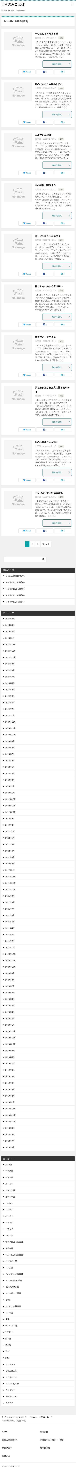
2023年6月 (10, 760)
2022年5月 (10, 844)
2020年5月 (10, 999)
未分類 (8, 1345)
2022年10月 (10, 812)
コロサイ (9, 1209)
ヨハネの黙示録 (12, 1287)
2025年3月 (10, 625)
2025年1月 (10, 638)
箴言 (7, 1351)
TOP (14, 1417)
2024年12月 (10, 644)
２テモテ (9, 1403)
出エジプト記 (11, 1325)
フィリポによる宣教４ (15, 595)
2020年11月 (10, 960)
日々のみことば (13, 4)
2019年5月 (10, 1076)
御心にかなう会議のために (49, 84)
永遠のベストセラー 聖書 (52, 1440)
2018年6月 (10, 1147)
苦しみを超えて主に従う (47, 236)
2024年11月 (10, 651)
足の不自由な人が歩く (46, 442)
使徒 (61, 38)
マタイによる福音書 (14, 1242)
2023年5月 (10, 767)
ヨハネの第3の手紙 (13, 1280)
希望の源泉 (45, 1448)
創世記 (8, 1338)
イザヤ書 (9, 1177)
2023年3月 (10, 780)
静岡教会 (44, 1432)
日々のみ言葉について (15, 576)
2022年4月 (10, 851)
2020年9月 (10, 973)
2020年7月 (10, 986)
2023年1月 (10, 793)
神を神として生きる (45, 337)
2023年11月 (10, 728)
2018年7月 (10, 1141)
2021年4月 (10, 928)
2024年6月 (10, 683)
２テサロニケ (11, 1396)
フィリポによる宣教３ (15, 602)
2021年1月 (10, 947)
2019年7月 (10, 1063)
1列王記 (8, 1164)
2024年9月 (10, 664)
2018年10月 (10, 1122)
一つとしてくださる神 (46, 34)
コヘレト (9, 1203)
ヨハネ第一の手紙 (13, 1293)
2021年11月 (10, 883)
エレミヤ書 (10, 1190)
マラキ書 (9, 1248)
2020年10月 (10, 967)
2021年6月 (10, 915)
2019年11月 (10, 1038)
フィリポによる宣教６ (15, 582)
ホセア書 (9, 1235)
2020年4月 (10, 1005)
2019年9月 (10, 1051)
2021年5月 (10, 922)
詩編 (7, 1358)
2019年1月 (10, 1102)
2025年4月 (10, 619)
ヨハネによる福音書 (14, 1274)
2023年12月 (10, 722)
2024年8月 (10, 670)
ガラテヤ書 (10, 1197)
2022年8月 (10, 825)
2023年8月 (10, 748)
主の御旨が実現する (45, 185)
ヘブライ (9, 1229)
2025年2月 (10, 631)
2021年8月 (10, 902)
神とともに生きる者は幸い (49, 286)
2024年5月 (10, 689)
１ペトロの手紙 (12, 1384)
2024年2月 (10, 709)
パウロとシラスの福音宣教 (49, 493)
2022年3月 (10, 857)
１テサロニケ (11, 1377)
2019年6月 (10, 1070)
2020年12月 (10, 954)
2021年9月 (10, 896)
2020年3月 (10, 1012)
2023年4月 (10, 773)
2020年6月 (10, 993)
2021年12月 (10, 877)
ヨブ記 (8, 1300)
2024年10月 (10, 657)
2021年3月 (10, 934)
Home (4, 1432)
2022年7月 (10, 831)
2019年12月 (10, 1031)
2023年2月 (10, 786)
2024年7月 (10, 677)
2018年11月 (10, 1115)
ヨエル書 (9, 1268)
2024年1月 (10, 715)
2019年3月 (10, 1089)
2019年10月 (10, 1044)
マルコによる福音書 (14, 1255)
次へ (44, 544)
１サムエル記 (11, 1371)
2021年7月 (10, 909)
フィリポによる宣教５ (15, 589)
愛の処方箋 (7, 1448)
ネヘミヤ (9, 1216)
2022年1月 (10, 870)
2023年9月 (10, 741)
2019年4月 (10, 1083)
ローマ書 (9, 1313)
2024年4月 (10, 696)
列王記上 (9, 1332)
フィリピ (9, 1222)
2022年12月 (10, 799)
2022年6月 (10, 838)
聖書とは (6, 1456)
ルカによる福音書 (13, 1306)
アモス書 (9, 1171)
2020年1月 (10, 1025)
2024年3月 (10, 702)
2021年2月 (10, 941)
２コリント (10, 1390)
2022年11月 (10, 806)
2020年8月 (10, 980)
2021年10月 (10, 889)
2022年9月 (10, 818)
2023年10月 (10, 735)
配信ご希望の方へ (10, 1440)
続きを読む (61, 64)
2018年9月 (10, 1128)
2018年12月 (10, 1109)
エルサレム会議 (43, 135)
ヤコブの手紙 (11, 1261)
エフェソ (9, 1184)
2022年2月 (10, 864)
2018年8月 (10, 1134)
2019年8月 (10, 1057)
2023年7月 (10, 754)
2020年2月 (10, 1018)
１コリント (10, 1364)
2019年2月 (10, 1096)
